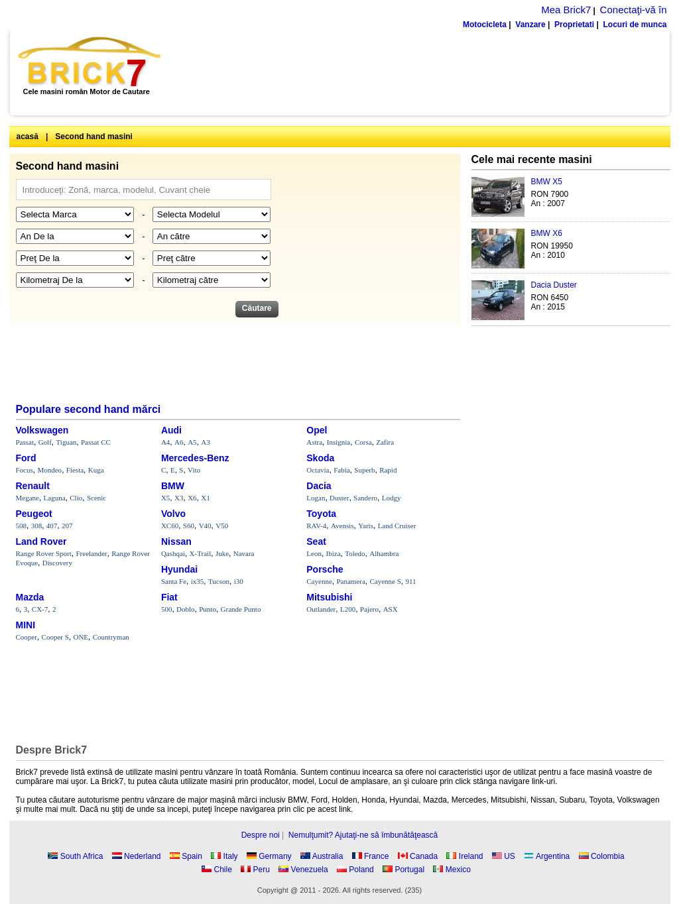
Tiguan (66, 442)
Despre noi (260, 835)
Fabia (341, 470)
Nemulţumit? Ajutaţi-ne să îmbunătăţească (363, 835)
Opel (316, 430)
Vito (194, 470)
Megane (27, 498)
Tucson (218, 581)
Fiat (169, 597)
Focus (24, 470)
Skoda (320, 458)
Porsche (324, 569)
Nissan (176, 541)
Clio (76, 498)
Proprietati (574, 24)
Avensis (342, 526)
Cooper (26, 637)
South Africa (81, 856)
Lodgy (391, 498)
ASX (390, 609)
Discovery (57, 563)
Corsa (363, 442)
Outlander (321, 609)
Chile (223, 869)
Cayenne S (385, 581)
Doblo (185, 609)
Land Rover (41, 541)
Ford (26, 458)
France (376, 856)
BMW (172, 485)
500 (166, 609)
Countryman (111, 637)
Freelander (91, 553)
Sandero (365, 498)
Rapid (388, 470)
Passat (25, 442)
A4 (165, 442)
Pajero (369, 609)
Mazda (30, 597)
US (509, 856)
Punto (207, 609)
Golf (45, 442)
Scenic (96, 498)
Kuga (96, 470)
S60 (188, 526)
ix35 (197, 581)
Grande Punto (241, 609)
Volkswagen (42, 430)
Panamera (350, 581)
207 (67, 526)
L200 (347, 609)
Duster (339, 498)
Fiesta (75, 470)
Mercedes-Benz (195, 458)
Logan (315, 498)
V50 (222, 526)
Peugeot (34, 513)
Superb (364, 470)
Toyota (321, 513)
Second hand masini (94, 136)
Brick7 (90, 61)
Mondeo (49, 470)
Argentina (553, 856)
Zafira (385, 442)
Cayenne (319, 581)
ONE (80, 637)
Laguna (55, 498)
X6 (192, 498)
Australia (327, 856)
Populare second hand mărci (88, 409)
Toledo (355, 553)
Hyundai (179, 569)
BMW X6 (546, 233)
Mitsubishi (329, 597)
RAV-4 (316, 526)
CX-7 (40, 609)
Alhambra (384, 553)
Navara (244, 553)
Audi (171, 430)
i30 (238, 581)
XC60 (169, 526)
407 (52, 526)
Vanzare (530, 24)
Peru (261, 869)
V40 (205, 526)
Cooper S (55, 637)
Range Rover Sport (44, 553)
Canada (424, 856)
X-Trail (201, 553)
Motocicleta (485, 24)
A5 (192, 442)
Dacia (318, 485)
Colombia (608, 856)
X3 (178, 498)
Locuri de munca (634, 24)
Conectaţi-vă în (633, 9)
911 (411, 581)
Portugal (409, 869)
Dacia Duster (554, 285)
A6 (178, 442)
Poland (361, 869)
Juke (222, 553)
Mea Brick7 (566, 9)
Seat (316, 541)
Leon (314, 553)
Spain (192, 856)
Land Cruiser (397, 526)
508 (21, 526)
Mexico (458, 869)
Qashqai (173, 553)
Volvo (173, 513)
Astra (314, 442)
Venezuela (309, 869)
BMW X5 (546, 181)
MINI (26, 625)
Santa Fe (173, 581)
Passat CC (96, 442)
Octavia (317, 470)
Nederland (142, 856)
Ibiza (333, 553)
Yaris (365, 526)
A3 (205, 442)
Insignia (338, 442)
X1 (205, 498)
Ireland (471, 856)
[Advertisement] (422, 72)
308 (36, 526)
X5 (165, 498)
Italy (230, 856)
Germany (275, 856)
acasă (27, 136)
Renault (33, 485)
